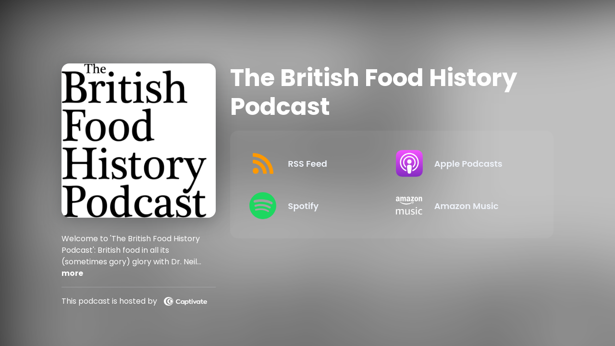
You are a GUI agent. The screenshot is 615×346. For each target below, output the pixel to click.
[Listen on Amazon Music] (461, 205)
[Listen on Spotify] (315, 205)
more (72, 273)
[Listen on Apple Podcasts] (461, 163)
